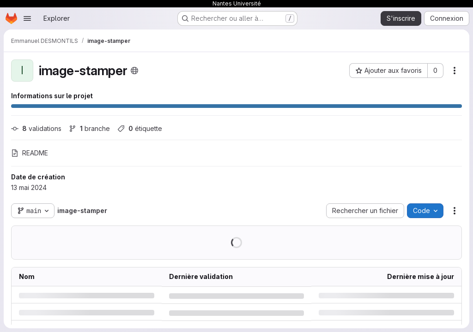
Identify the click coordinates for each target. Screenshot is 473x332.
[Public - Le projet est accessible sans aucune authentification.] (134, 70)
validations (36, 128)
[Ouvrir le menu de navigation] (27, 18)
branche (89, 128)
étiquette (139, 128)
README (29, 153)
